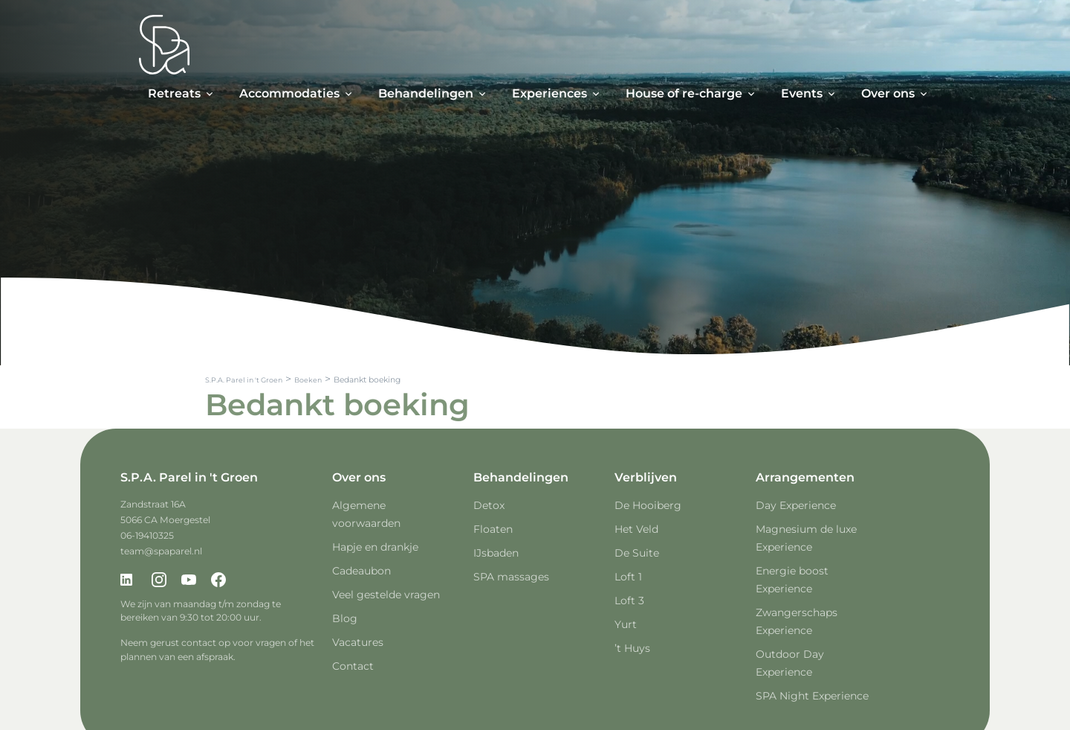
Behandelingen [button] (425, 93)
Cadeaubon (361, 570)
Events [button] (802, 93)
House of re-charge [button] (684, 93)
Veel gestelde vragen (386, 594)
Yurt (626, 624)
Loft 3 (629, 600)
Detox (489, 505)
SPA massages (511, 576)
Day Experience (796, 505)
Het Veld (636, 529)
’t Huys (632, 648)
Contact (353, 666)
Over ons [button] (888, 93)
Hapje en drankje (375, 547)
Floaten (493, 529)
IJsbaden (496, 553)
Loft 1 (628, 576)
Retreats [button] (174, 93)
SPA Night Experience (812, 695)
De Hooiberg (648, 505)
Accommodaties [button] (289, 93)
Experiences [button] (549, 93)
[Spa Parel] (164, 44)
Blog (344, 618)
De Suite (637, 553)
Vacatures (357, 642)
